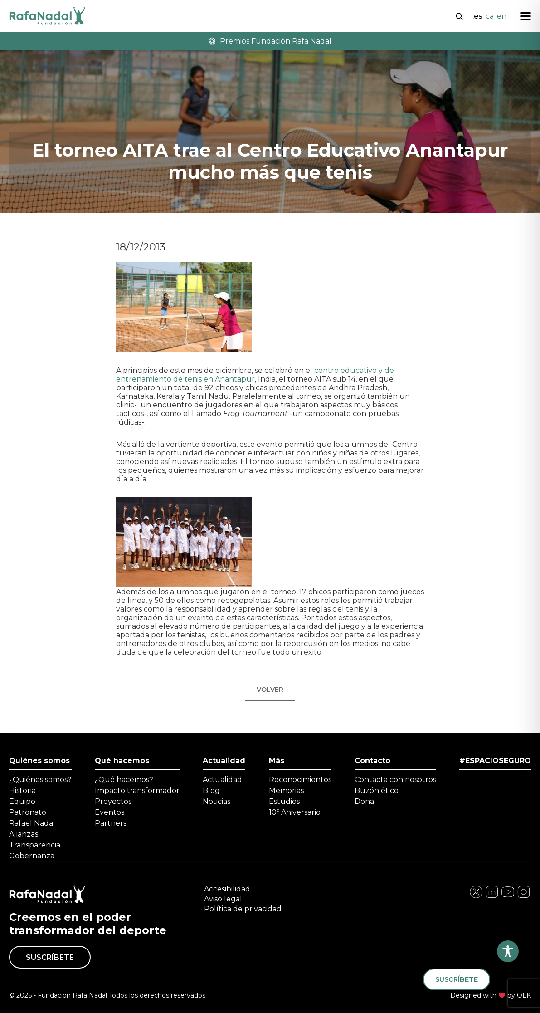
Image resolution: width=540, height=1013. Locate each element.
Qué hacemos (122, 760)
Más (276, 760)
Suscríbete (50, 957)
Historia (22, 790)
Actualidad (224, 760)
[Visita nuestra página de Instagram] (492, 896)
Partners (110, 823)
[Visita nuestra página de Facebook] (476, 896)
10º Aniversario (295, 812)
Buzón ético (377, 790)
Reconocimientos (300, 779)
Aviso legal (223, 899)
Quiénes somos (39, 760)
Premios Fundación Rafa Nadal (270, 41)
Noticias (216, 801)
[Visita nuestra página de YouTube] (523, 896)
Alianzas (23, 834)
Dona (364, 801)
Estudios (284, 801)
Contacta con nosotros (395, 779)
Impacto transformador (137, 790)
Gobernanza (31, 856)
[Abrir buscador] (459, 15)
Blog (211, 790)
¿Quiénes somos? (40, 779)
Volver (270, 689)
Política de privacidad (243, 909)
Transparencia (34, 845)
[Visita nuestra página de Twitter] (508, 896)
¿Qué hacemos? (124, 779)
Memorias (286, 790)
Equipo (22, 801)
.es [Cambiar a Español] (477, 16)
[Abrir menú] (525, 16)
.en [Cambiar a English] (501, 16)
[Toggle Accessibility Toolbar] (508, 951)
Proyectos (113, 801)
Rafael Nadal (32, 823)
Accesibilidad (227, 889)
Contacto (372, 760)
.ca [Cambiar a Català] (489, 16)
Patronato (27, 812)
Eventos (109, 812)
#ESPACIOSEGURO (495, 760)
